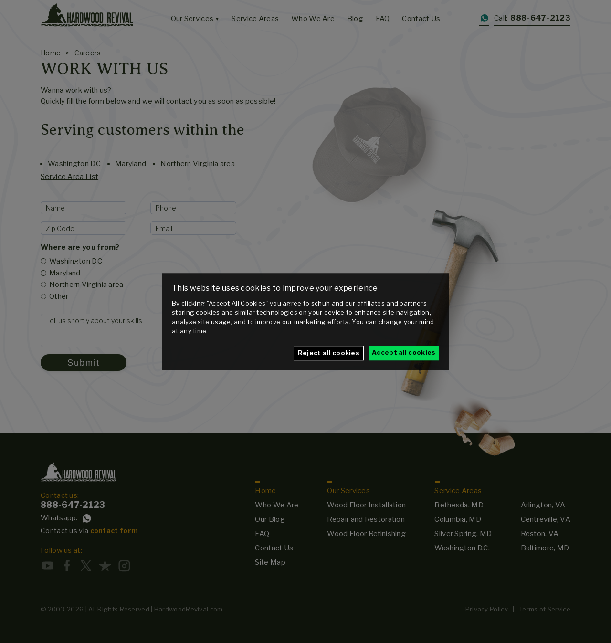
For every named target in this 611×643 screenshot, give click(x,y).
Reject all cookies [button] (328, 353)
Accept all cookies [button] (403, 352)
